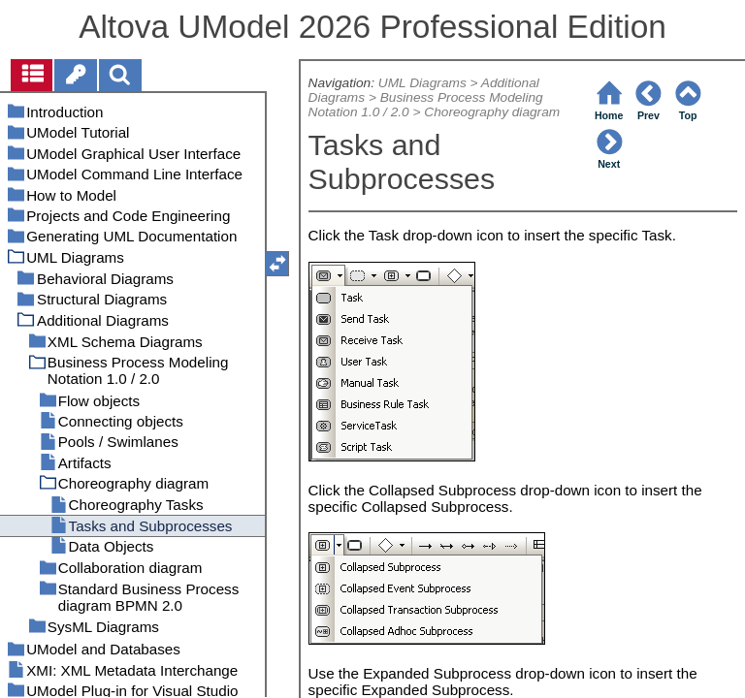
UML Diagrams (422, 83)
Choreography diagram (492, 112)
